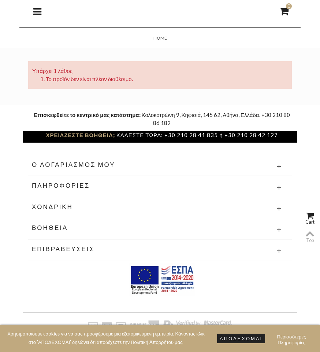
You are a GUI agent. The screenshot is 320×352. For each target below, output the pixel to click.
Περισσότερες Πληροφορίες (291, 337)
